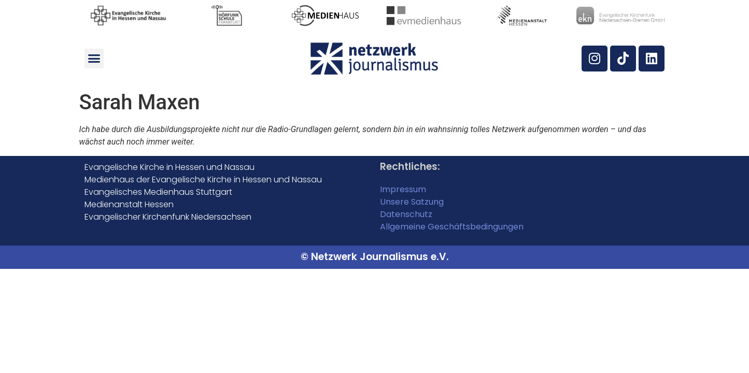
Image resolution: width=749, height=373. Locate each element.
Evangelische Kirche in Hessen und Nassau (169, 167)
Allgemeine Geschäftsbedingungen (452, 227)
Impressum (403, 189)
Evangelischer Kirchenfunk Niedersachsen (167, 217)
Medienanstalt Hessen (129, 204)
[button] (94, 58)
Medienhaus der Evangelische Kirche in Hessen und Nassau (203, 179)
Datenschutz (406, 214)
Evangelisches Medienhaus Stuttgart (158, 192)
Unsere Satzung (412, 202)
